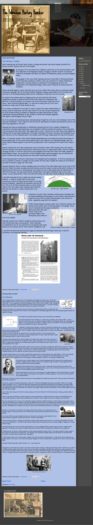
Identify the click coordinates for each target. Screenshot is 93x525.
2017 (81, 79)
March (83, 88)
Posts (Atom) (12, 484)
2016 (81, 81)
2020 (81, 73)
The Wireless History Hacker (23, 12)
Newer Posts (6, 481)
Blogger (54, 520)
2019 (81, 75)
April (83, 83)
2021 (81, 71)
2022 (81, 69)
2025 (81, 67)
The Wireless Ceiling (10, 61)
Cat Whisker (7, 297)
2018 (81, 77)
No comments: (24, 290)
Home (43, 481)
